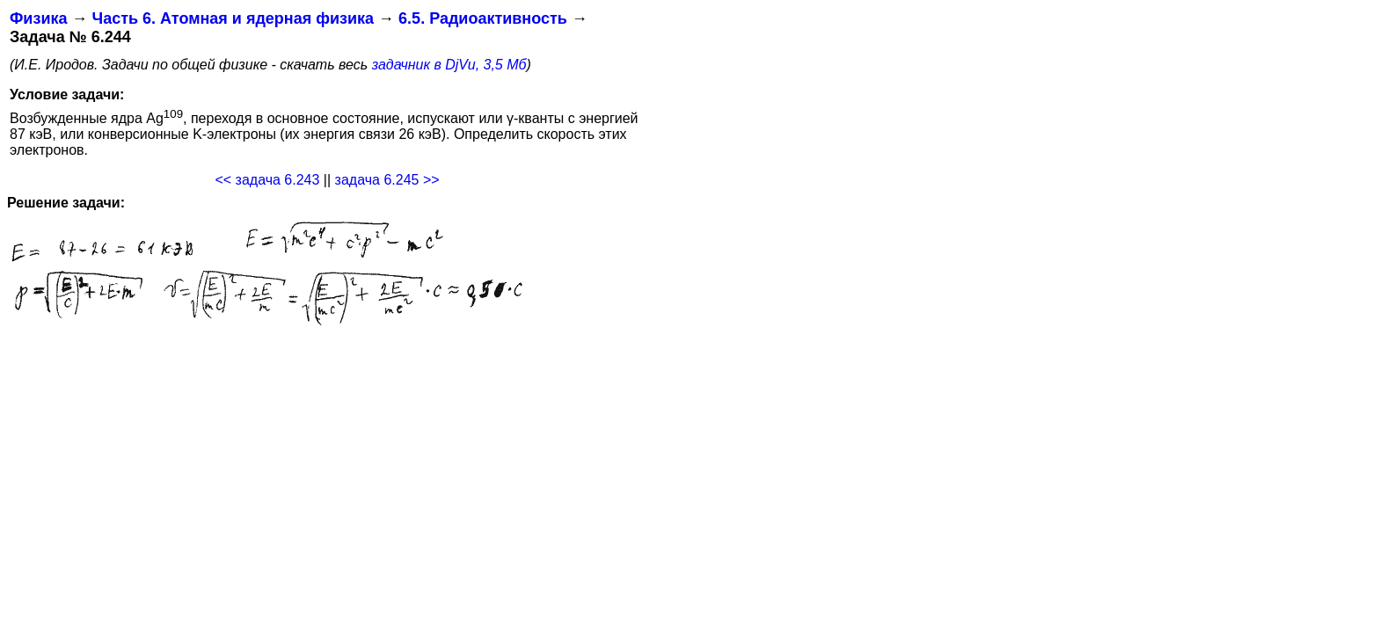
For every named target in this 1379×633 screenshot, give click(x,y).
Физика (38, 18)
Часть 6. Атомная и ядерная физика (232, 18)
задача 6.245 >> (387, 179)
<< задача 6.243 (267, 179)
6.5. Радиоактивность (482, 18)
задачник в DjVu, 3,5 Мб (449, 64)
